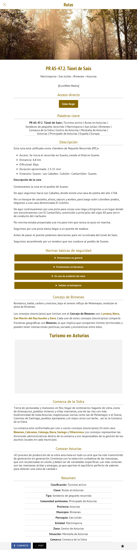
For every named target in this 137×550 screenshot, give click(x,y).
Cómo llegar (68, 104)
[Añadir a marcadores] (122, 546)
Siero (53, 318)
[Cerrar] (4, 4)
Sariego (62, 432)
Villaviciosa (76, 432)
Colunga (43, 432)
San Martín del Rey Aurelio (30, 318)
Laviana (106, 314)
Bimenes (19, 432)
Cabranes (31, 432)
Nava (116, 314)
